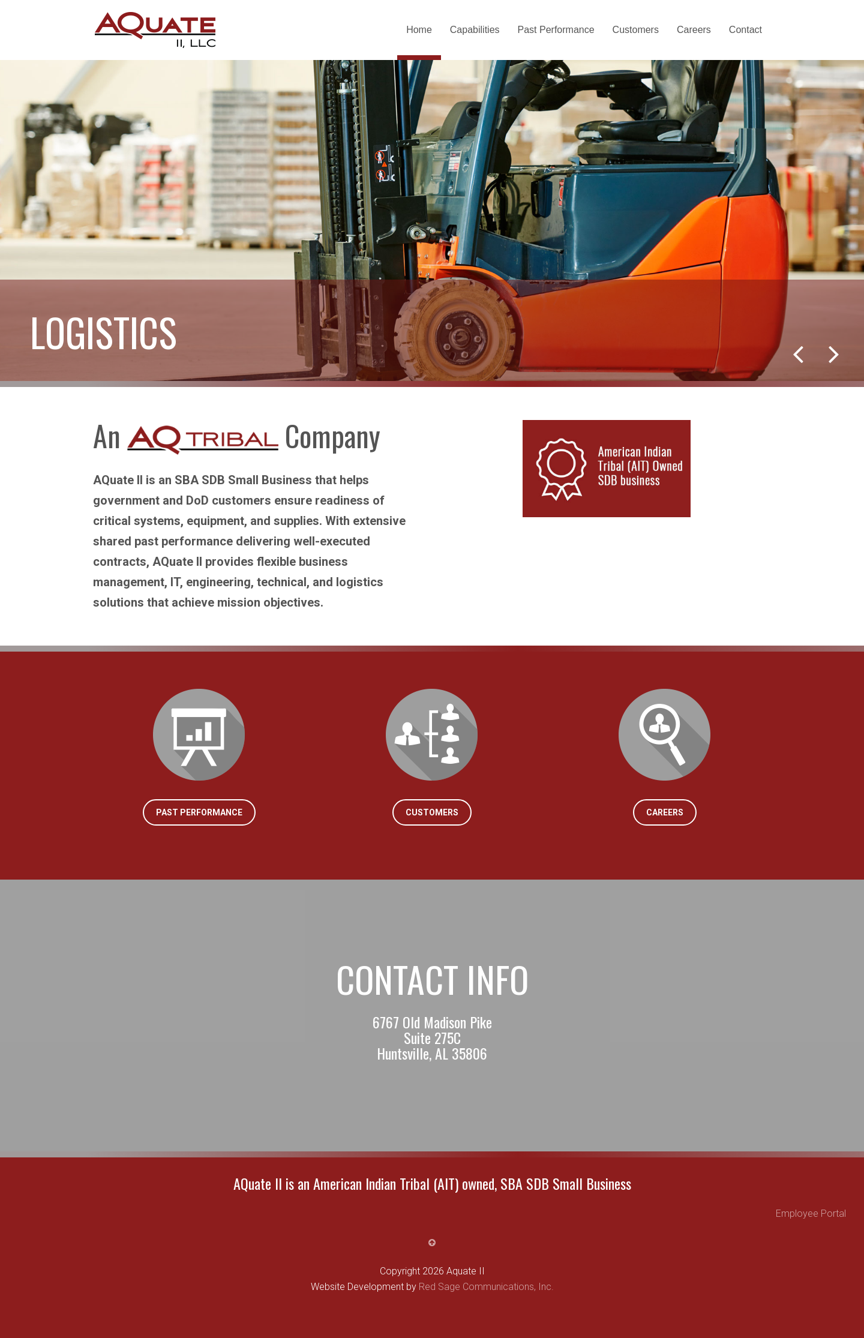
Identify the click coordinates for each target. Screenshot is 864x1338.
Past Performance (556, 30)
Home (419, 30)
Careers (694, 30)
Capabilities (475, 30)
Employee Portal (811, 1213)
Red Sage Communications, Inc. (486, 1286)
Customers (636, 30)
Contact (745, 30)
